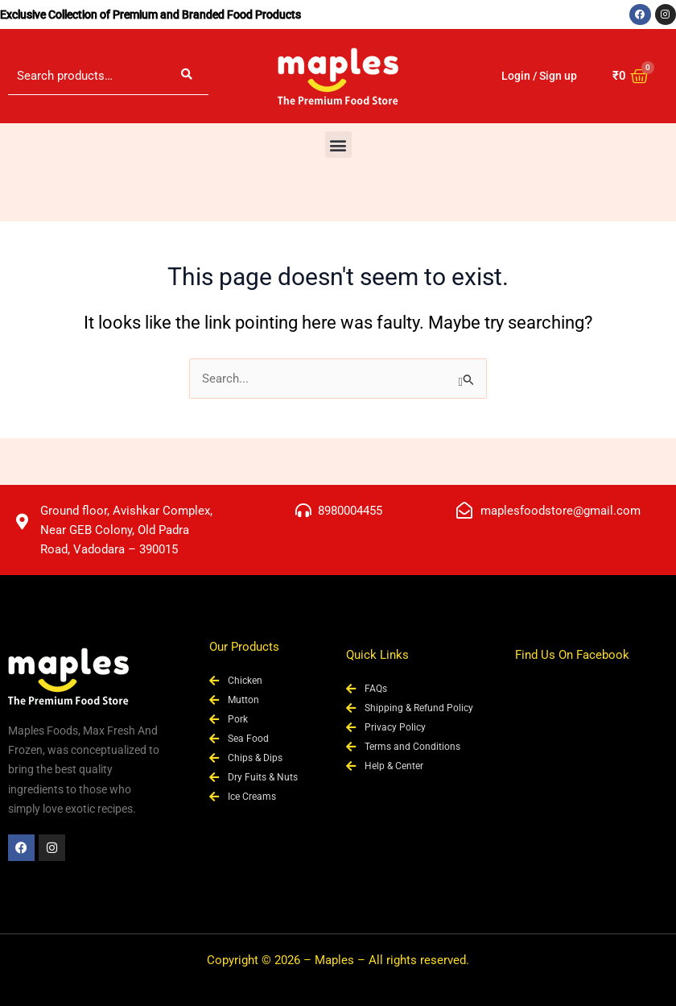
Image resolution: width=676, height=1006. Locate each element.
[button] (338, 144)
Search (186, 75)
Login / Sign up (539, 75)
